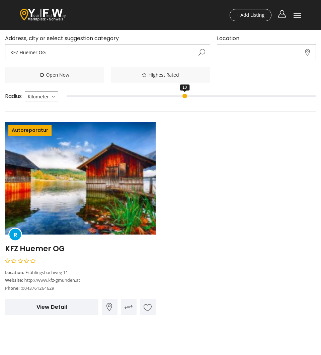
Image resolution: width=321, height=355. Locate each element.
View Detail (51, 307)
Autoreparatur (30, 130)
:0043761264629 (37, 288)
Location (228, 38)
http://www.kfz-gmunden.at (52, 280)
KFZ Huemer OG (35, 249)
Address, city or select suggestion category (62, 38)
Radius (13, 96)
